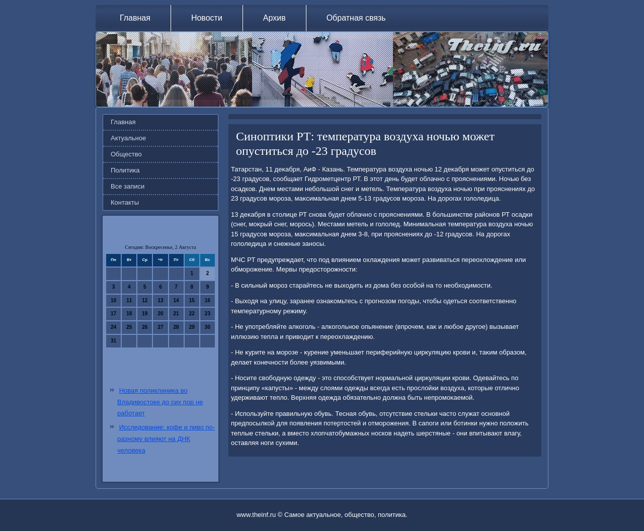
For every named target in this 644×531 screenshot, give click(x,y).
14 (176, 300)
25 (129, 327)
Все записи (127, 186)
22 (192, 313)
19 (144, 313)
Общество (126, 154)
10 (113, 300)
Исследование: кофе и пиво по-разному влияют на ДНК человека (166, 438)
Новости (206, 18)
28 (176, 327)
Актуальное (128, 138)
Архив (274, 18)
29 (192, 327)
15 (192, 300)
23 (207, 313)
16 (207, 300)
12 (144, 300)
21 (176, 313)
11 (129, 300)
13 (160, 300)
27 (160, 327)
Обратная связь (356, 18)
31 (113, 340)
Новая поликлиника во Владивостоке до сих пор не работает (160, 402)
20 (160, 313)
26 (144, 327)
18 (129, 313)
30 (207, 327)
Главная (135, 18)
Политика (125, 170)
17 (113, 313)
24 (113, 327)
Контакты (125, 202)
